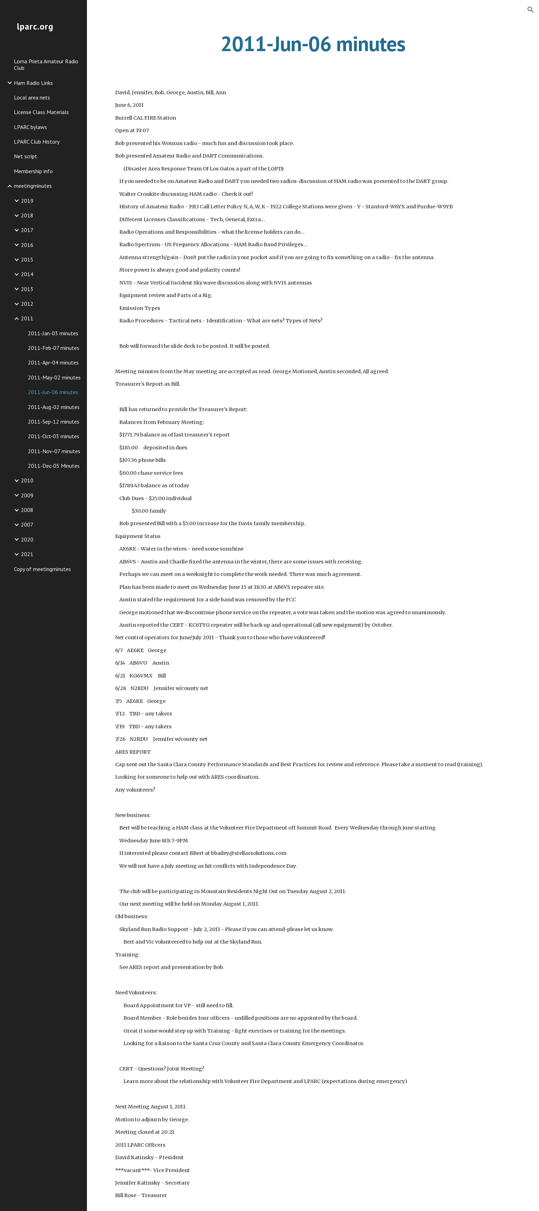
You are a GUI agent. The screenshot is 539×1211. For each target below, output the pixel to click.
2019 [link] (27, 200)
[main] (313, 43)
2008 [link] (27, 509)
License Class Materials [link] (41, 112)
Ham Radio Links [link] (33, 82)
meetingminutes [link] (33, 185)
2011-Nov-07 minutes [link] (54, 451)
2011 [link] (27, 318)
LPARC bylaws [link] (30, 126)
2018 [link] (27, 215)
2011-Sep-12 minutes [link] (53, 421)
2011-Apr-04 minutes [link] (53, 362)
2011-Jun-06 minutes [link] (53, 391)
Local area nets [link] (32, 97)
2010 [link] (27, 480)
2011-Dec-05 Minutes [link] (54, 465)
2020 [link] (27, 539)
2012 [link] (27, 303)
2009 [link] (27, 495)
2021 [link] (27, 554)
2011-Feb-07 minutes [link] (53, 347)
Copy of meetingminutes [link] (42, 569)
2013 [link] (27, 289)
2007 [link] (27, 524)
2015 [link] (27, 259)
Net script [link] (25, 156)
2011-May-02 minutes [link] (54, 377)
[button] (530, 9)
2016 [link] (27, 244)
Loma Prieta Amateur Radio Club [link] (46, 64)
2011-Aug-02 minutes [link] (54, 406)
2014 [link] (27, 274)
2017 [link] (27, 229)
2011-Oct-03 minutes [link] (53, 436)
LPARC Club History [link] (36, 141)
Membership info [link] (33, 171)
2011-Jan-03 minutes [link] (53, 333)
